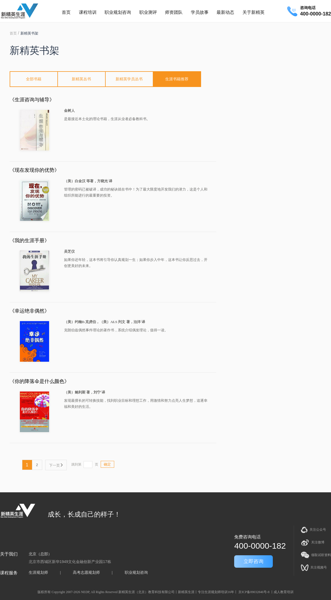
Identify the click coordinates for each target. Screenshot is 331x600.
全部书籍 (33, 79)
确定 (107, 464)
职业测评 (148, 12)
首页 (66, 12)
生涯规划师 (38, 572)
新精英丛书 (81, 79)
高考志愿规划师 (86, 572)
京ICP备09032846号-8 (253, 592)
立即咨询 (253, 561)
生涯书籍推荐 (176, 79)
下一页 (56, 465)
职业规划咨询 (118, 12)
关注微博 (312, 542)
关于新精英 (253, 12)
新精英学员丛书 (129, 79)
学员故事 (200, 12)
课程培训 (88, 12)
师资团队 (174, 12)
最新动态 (225, 12)
